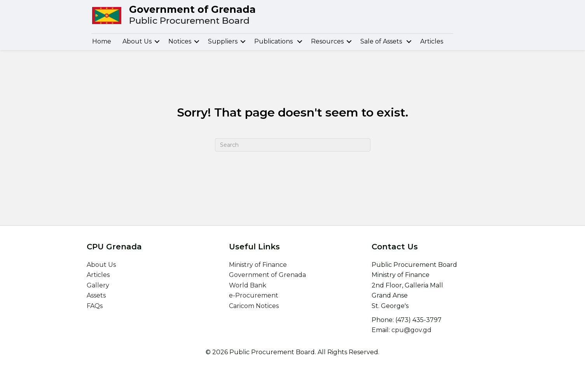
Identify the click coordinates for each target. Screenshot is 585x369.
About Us (137, 41)
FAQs (95, 306)
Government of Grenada (267, 274)
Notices (179, 41)
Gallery (98, 285)
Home (101, 41)
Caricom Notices (254, 306)
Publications (274, 41)
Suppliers (222, 41)
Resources (327, 41)
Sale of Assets (381, 41)
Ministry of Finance (258, 264)
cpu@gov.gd (411, 330)
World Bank (247, 285)
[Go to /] (295, 15)
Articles (431, 41)
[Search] (292, 144)
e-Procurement (253, 295)
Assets (96, 295)
